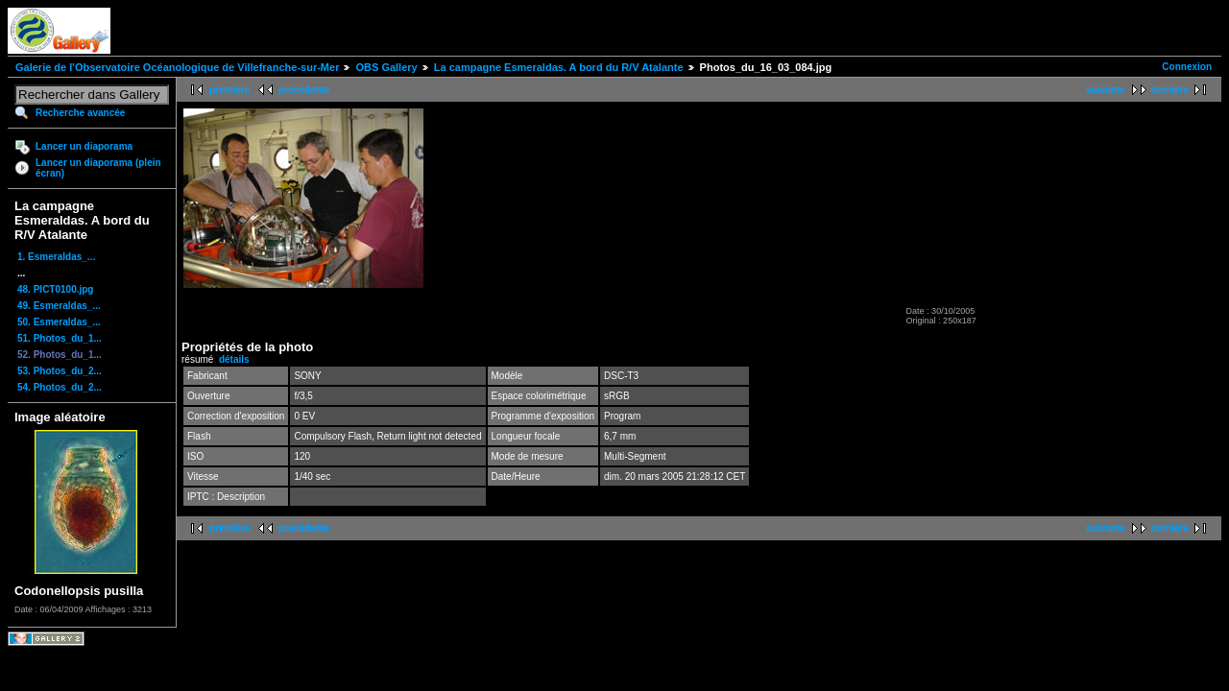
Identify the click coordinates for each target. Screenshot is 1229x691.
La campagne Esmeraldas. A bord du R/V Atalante (559, 67)
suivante (1105, 89)
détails (234, 359)
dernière (1170, 89)
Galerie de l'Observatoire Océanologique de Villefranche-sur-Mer (177, 67)
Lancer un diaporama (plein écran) (98, 168)
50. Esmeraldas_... (59, 322)
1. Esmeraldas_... (56, 256)
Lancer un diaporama (84, 146)
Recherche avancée (80, 112)
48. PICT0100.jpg (55, 289)
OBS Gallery (386, 67)
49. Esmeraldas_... (59, 305)
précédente (303, 89)
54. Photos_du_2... (59, 387)
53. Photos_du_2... (59, 371)
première (229, 89)
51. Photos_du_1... (59, 338)
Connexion (1187, 66)
